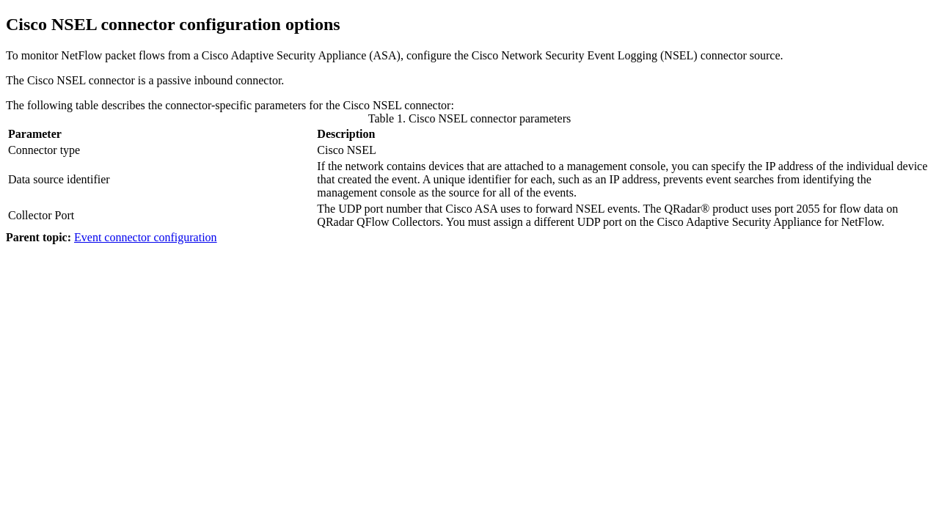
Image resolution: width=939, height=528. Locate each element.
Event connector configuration (145, 237)
